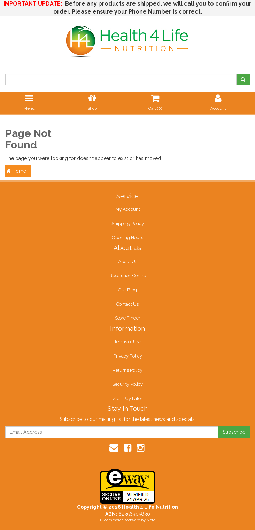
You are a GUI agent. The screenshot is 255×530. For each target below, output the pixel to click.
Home (16, 171)
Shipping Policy (127, 223)
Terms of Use (127, 341)
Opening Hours (127, 237)
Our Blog (127, 289)
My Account (127, 209)
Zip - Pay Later (127, 398)
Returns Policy (127, 370)
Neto (151, 520)
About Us (127, 261)
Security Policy (127, 384)
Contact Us (127, 304)
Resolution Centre (127, 275)
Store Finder (127, 318)
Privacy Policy (127, 356)
